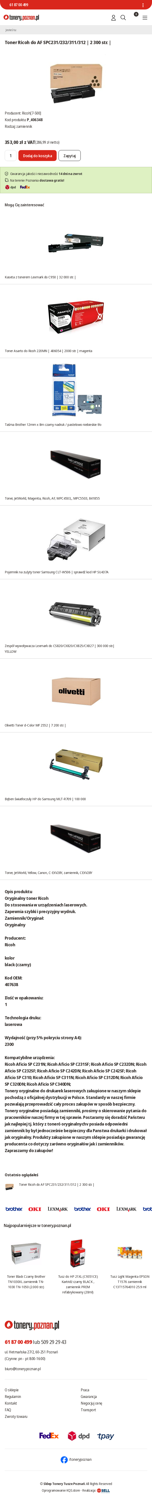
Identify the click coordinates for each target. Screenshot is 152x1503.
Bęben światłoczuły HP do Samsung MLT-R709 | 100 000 (45, 798)
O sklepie (12, 1390)
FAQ (8, 1409)
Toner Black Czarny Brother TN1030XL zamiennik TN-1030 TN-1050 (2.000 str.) (26, 1281)
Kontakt (11, 1403)
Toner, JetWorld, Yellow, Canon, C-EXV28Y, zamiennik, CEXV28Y (48, 872)
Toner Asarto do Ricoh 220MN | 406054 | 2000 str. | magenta (48, 350)
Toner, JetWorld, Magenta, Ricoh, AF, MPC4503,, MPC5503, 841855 (52, 498)
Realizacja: (96, 1490)
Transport (88, 1409)
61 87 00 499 (18, 4)
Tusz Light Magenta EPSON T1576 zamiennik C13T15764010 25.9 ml (129, 1281)
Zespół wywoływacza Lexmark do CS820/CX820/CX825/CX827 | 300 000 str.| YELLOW (59, 648)
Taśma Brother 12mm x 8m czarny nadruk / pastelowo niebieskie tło (53, 424)
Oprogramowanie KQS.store (61, 1490)
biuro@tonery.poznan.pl (23, 1368)
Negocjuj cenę (91, 1403)
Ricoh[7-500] (31, 113)
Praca (85, 1390)
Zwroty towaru (16, 1416)
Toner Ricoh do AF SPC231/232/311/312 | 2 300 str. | (56, 1184)
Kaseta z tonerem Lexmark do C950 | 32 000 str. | (40, 277)
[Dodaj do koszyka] (37, 155)
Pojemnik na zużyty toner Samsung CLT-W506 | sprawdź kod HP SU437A (57, 572)
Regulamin (13, 1396)
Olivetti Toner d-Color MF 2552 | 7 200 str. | (35, 725)
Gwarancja (89, 1396)
